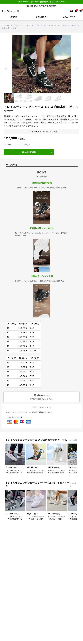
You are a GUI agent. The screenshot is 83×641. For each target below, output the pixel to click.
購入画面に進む (37, 152)
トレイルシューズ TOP (11, 25)
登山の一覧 (41, 25)
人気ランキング (69, 17)
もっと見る (73, 440)
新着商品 (13, 17)
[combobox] (12, 144)
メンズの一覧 (28, 25)
